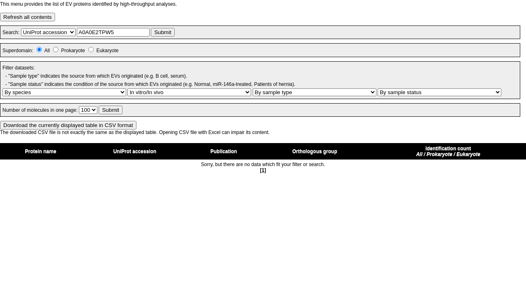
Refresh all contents (27, 17)
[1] (263, 170)
